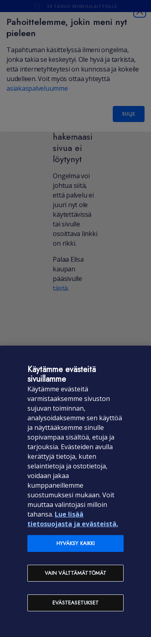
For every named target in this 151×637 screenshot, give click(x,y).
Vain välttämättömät (75, 573)
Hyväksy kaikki (75, 543)
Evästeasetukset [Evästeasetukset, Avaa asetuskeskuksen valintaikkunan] (75, 602)
